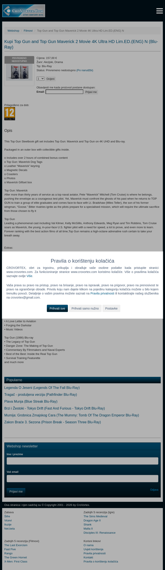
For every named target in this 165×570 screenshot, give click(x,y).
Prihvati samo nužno (85, 308)
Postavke (111, 308)
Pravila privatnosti (102, 293)
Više (29, 276)
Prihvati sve (57, 308)
